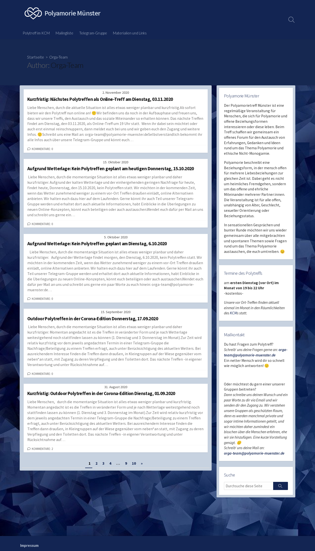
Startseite (35, 57)
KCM (233, 316)
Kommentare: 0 (42, 149)
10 (134, 463)
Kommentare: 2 (42, 449)
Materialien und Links (130, 33)
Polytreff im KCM (36, 33)
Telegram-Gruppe (93, 33)
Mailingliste (64, 33)
